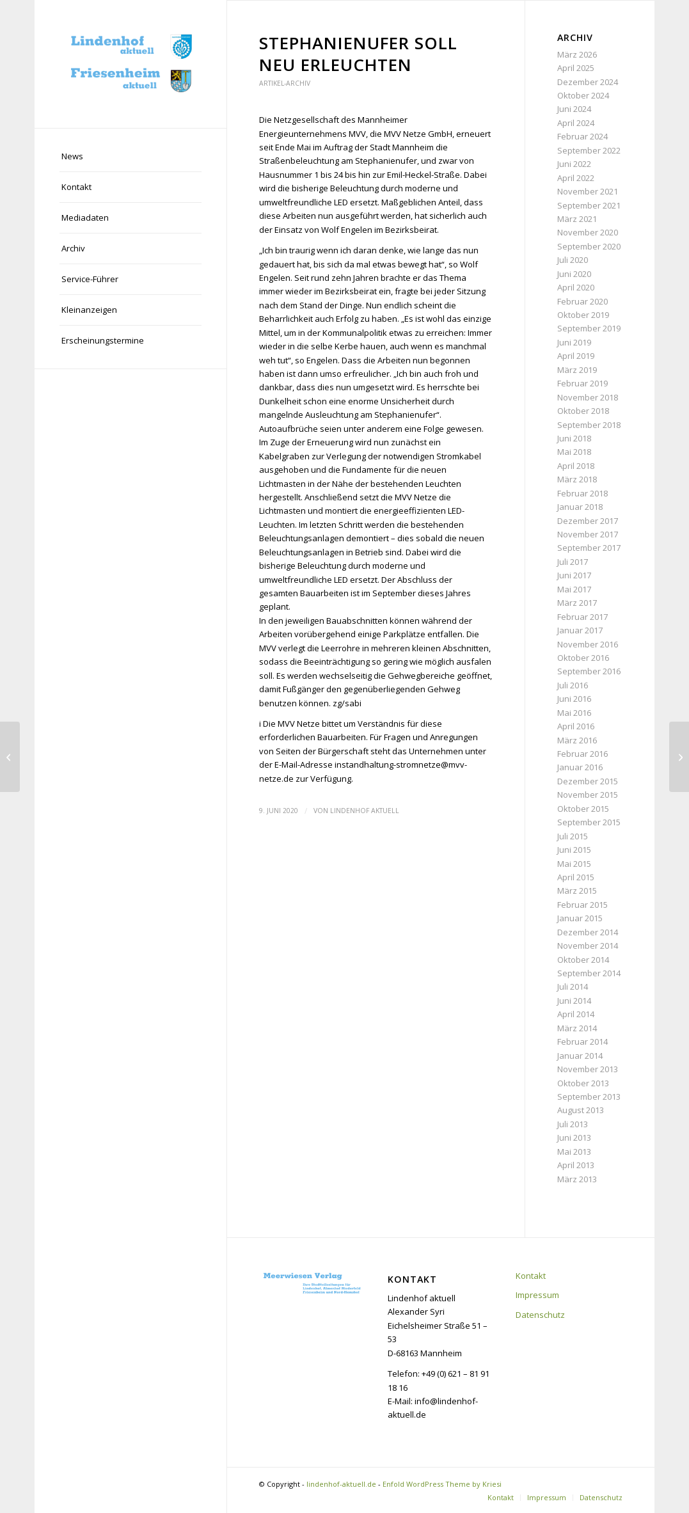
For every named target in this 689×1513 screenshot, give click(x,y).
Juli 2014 (572, 986)
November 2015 (587, 794)
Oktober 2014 (583, 959)
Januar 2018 (580, 506)
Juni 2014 (574, 1000)
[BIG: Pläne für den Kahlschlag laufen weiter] (10, 757)
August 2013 (580, 1110)
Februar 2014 (582, 1041)
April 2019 (575, 355)
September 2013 (589, 1096)
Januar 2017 (580, 630)
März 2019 (577, 370)
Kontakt (531, 1275)
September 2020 (589, 246)
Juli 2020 (572, 259)
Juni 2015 (574, 849)
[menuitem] (130, 156)
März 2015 (577, 890)
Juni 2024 (574, 109)
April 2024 (575, 123)
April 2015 (575, 877)
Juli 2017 (572, 561)
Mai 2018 (574, 451)
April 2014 (575, 1014)
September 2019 (589, 328)
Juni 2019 (574, 342)
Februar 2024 (582, 136)
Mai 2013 (574, 1151)
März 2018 (577, 479)
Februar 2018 (582, 493)
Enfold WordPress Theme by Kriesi (442, 1484)
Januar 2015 (580, 918)
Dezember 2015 (587, 781)
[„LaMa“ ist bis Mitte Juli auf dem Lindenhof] (679, 757)
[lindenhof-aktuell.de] (130, 64)
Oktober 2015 (583, 808)
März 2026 (577, 54)
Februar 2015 (582, 904)
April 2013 (575, 1165)
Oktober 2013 (583, 1083)
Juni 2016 (574, 698)
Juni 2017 (574, 575)
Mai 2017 (574, 589)
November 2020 (587, 232)
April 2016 (575, 726)
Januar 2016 (580, 767)
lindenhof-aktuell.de (341, 1484)
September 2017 (589, 547)
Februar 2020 (582, 301)
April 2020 (575, 287)
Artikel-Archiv (284, 83)
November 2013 (587, 1069)
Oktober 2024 (583, 95)
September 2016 (589, 671)
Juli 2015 (572, 836)
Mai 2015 (574, 863)
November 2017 (587, 534)
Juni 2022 (574, 164)
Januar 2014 (580, 1055)
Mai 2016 (574, 712)
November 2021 (587, 191)
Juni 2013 (574, 1137)
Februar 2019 (582, 383)
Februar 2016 (582, 753)
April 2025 (575, 68)
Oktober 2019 (583, 315)
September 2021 (589, 205)
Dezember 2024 (587, 82)
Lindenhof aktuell (364, 810)
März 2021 (577, 219)
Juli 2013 (572, 1124)
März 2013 (577, 1179)
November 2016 (587, 644)
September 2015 (589, 822)
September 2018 (589, 425)
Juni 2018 (574, 438)
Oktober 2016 (583, 657)
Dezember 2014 (587, 932)
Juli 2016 (572, 685)
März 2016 (577, 740)
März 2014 (577, 1028)
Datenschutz (540, 1314)
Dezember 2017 (587, 521)
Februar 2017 (582, 616)
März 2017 (577, 602)
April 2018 (575, 465)
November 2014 (587, 945)
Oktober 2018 (583, 410)
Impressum (537, 1295)
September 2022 (589, 150)
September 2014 (589, 973)
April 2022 (575, 178)
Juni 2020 (574, 274)
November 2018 (587, 397)
